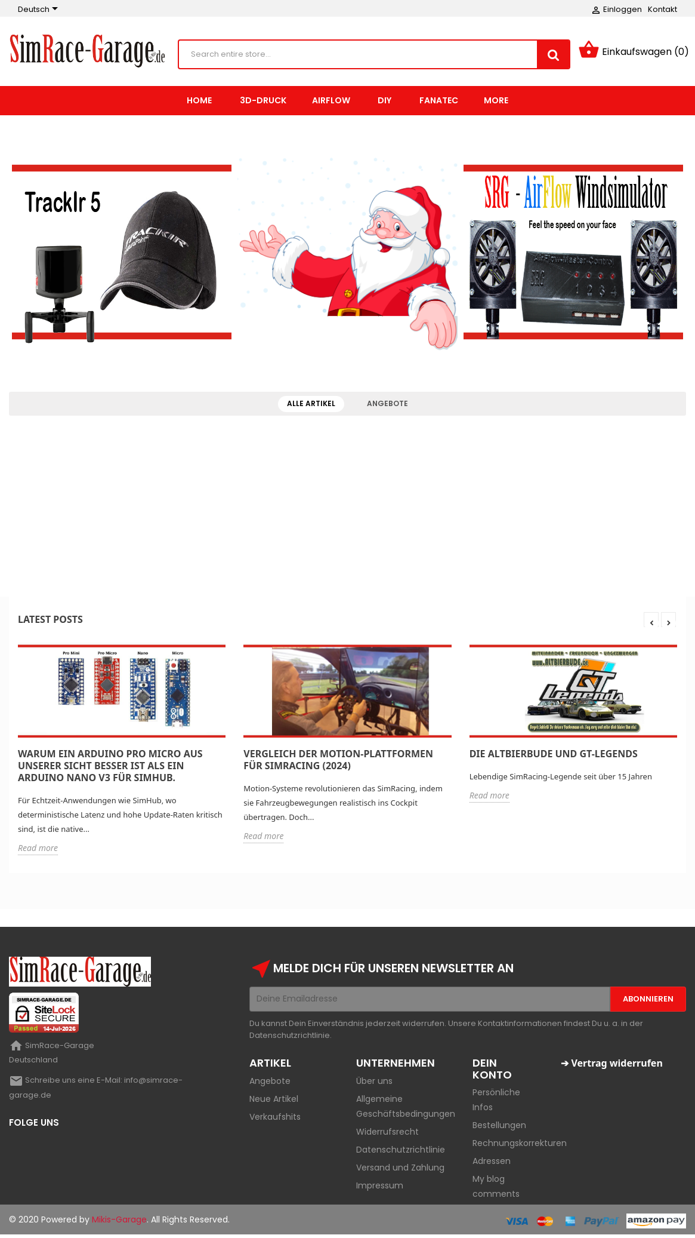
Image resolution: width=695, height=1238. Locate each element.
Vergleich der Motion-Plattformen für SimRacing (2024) (338, 762)
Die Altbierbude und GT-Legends (553, 756)
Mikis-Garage (119, 1222)
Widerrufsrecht (387, 1134)
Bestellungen (499, 1128)
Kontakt (662, 9)
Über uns (374, 1083)
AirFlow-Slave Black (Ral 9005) (258, 459)
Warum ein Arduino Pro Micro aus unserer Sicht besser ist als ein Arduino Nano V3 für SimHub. (110, 768)
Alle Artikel (311, 406)
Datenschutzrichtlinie (400, 1152)
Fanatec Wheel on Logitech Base (604, 464)
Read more (38, 850)
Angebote (387, 406)
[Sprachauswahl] (40, 9)
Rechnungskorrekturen (519, 1146)
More (496, 103)
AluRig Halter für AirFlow (414, 536)
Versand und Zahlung (400, 1170)
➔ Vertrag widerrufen (612, 1065)
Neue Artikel (273, 1101)
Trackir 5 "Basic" (230, 536)
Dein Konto (492, 1071)
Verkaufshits (275, 1119)
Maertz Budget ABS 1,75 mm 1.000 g (90, 541)
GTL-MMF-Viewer (58, 459)
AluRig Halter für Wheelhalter (426, 459)
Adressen (491, 1164)
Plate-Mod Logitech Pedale (593, 545)
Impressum (379, 1188)
